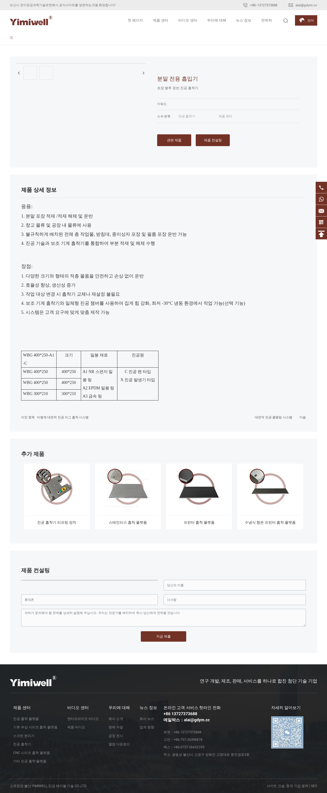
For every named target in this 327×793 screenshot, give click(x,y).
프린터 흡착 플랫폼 (199, 522)
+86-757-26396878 (188, 740)
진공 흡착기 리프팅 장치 (56, 522)
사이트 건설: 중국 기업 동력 (287, 786)
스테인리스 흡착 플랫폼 (128, 522)
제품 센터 (225, 116)
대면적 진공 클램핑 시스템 (273, 417)
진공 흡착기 (186, 116)
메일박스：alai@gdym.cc (187, 719)
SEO (314, 786)
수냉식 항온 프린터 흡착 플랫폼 (270, 522)
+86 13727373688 (180, 713)
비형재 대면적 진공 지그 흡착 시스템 (63, 417)
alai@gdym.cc (306, 5)
